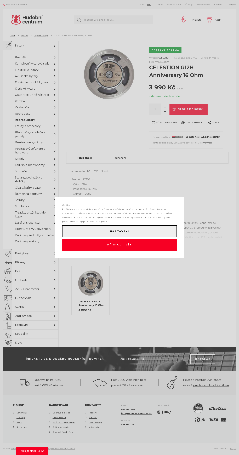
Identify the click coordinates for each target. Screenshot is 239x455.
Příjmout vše (119, 244)
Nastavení (119, 231)
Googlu (159, 213)
